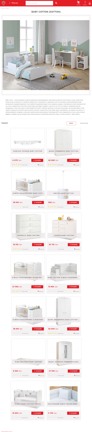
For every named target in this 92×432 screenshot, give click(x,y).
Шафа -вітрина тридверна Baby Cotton (76, 280)
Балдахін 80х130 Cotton (40, 369)
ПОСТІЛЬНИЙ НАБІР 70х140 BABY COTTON (61, 322)
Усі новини (85, 406)
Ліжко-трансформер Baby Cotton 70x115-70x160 (76, 154)
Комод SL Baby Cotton (46, 196)
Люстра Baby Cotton (16, 196)
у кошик (22, 160)
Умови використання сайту (13, 427)
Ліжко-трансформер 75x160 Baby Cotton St (16, 238)
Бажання (25, 164)
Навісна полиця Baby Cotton (16, 154)
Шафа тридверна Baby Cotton (46, 154)
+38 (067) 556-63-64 (49, 418)
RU (90, 2)
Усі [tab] (62, 399)
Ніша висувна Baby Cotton (46, 280)
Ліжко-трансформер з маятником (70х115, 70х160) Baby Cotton (76, 238)
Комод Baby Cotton (76, 196)
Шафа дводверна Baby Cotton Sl (16, 280)
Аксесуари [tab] (84, 123)
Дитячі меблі (5, 8)
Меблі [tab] (71, 123)
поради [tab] (85, 399)
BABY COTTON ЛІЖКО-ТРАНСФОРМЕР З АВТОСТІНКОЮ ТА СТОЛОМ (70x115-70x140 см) (46, 238)
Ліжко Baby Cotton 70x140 (31, 322)
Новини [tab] (72, 399)
